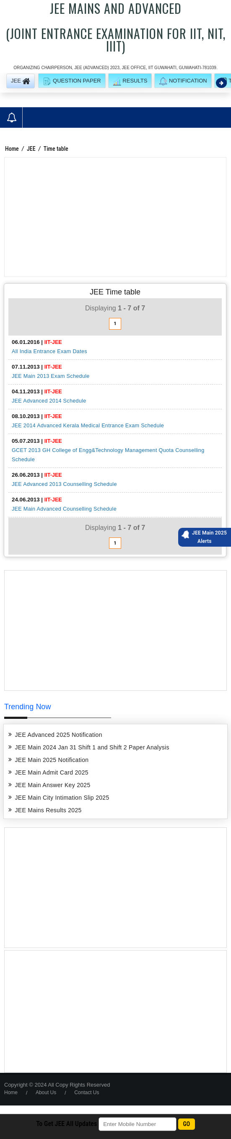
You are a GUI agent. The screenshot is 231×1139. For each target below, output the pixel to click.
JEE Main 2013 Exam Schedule (51, 376)
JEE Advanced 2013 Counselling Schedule (64, 484)
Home (12, 148)
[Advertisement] (115, 217)
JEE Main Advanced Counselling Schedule (64, 509)
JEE (31, 148)
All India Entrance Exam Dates (49, 351)
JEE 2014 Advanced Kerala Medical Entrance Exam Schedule (88, 426)
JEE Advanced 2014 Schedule (49, 401)
